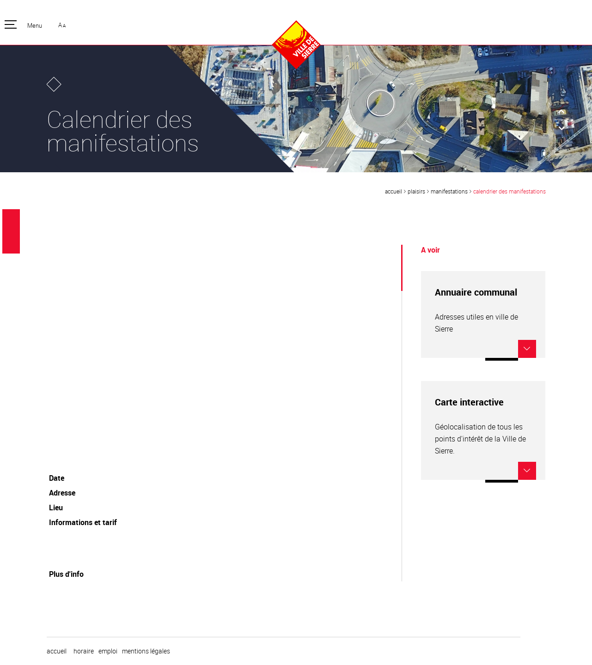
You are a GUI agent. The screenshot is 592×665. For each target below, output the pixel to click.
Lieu (56, 507)
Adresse (62, 493)
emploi (107, 651)
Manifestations (449, 191)
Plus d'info (66, 574)
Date (56, 478)
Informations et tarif (83, 522)
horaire (83, 651)
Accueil (393, 191)
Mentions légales (146, 651)
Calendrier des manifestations (509, 191)
